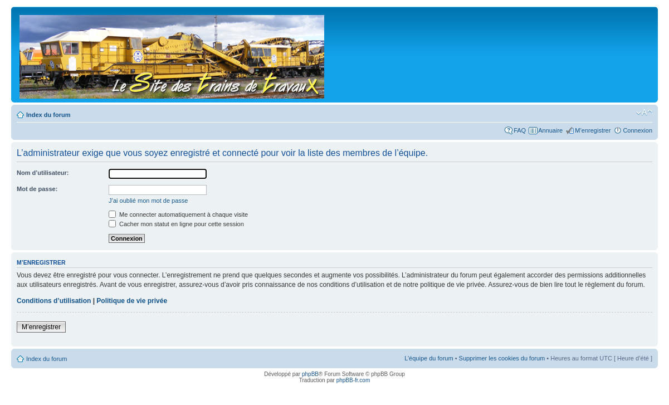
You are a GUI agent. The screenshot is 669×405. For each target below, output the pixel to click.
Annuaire (550, 130)
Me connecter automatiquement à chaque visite (178, 214)
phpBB (310, 374)
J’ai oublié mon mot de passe (148, 200)
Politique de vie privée (131, 301)
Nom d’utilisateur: (43, 172)
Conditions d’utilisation (54, 301)
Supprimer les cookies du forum (502, 358)
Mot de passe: (37, 189)
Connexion (637, 130)
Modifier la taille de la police (644, 113)
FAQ (520, 130)
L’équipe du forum (428, 358)
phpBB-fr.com (353, 380)
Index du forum (48, 114)
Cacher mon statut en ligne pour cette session (176, 224)
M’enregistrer (593, 130)
